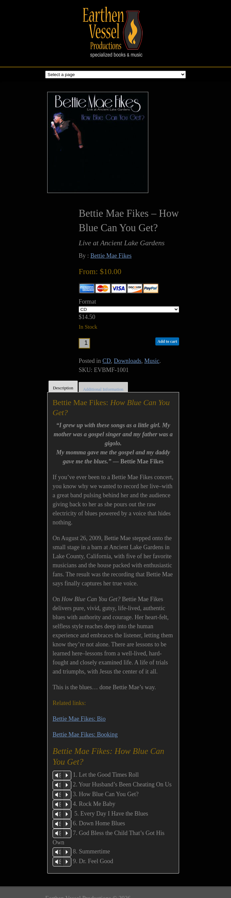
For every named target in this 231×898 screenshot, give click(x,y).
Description (63, 387)
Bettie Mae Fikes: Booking (85, 734)
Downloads (127, 361)
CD (106, 361)
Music (151, 361)
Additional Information (103, 389)
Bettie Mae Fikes (111, 255)
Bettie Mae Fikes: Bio (79, 718)
